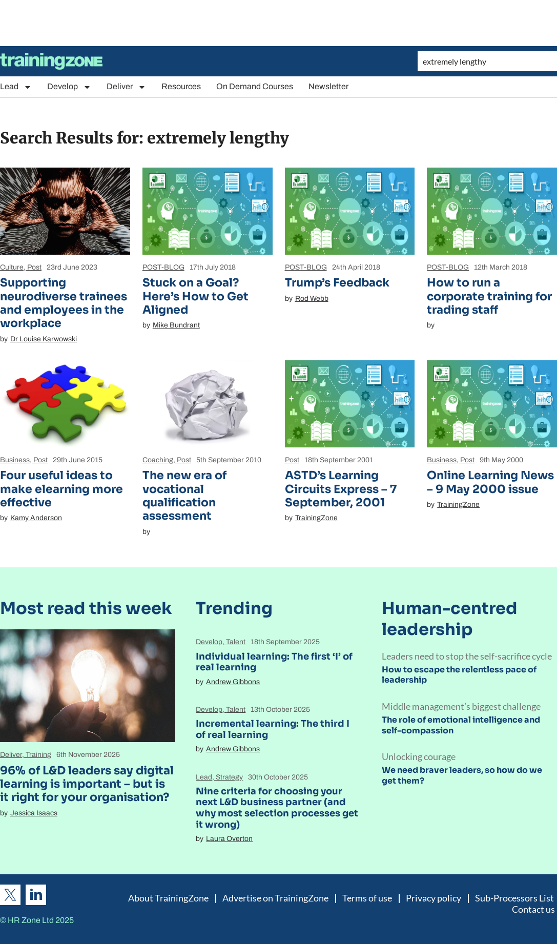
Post (34, 267)
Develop (69, 86)
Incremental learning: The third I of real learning (272, 729)
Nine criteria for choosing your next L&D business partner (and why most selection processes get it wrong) (277, 808)
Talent (235, 642)
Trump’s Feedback (337, 283)
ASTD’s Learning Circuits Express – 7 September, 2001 (341, 488)
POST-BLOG (163, 267)
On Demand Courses (254, 86)
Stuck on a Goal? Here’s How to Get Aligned (195, 296)
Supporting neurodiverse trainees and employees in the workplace (63, 303)
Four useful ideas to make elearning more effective (61, 488)
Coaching (157, 460)
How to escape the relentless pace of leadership (459, 675)
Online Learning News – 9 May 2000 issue (490, 482)
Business (15, 460)
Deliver (126, 86)
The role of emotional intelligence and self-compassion (461, 725)
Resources (181, 86)
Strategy (229, 777)
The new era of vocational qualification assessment (184, 495)
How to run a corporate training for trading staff (489, 296)
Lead (16, 86)
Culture (12, 267)
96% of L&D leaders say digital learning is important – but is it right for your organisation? (87, 784)
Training (38, 754)
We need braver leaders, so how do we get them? (462, 775)
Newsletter (328, 86)
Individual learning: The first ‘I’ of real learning (274, 662)
